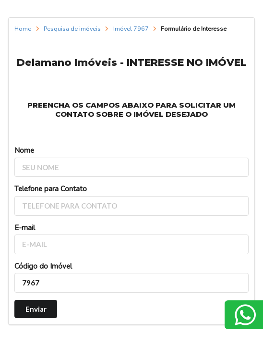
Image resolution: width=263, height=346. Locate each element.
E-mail (24, 228)
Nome (24, 150)
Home (22, 29)
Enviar (36, 309)
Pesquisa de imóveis (72, 29)
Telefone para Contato (50, 189)
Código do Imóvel (43, 266)
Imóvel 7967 (131, 29)
